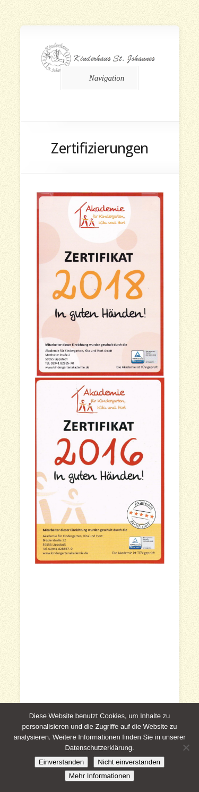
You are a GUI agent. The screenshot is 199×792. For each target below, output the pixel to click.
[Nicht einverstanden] (185, 747)
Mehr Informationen (100, 776)
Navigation (98, 78)
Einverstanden (61, 762)
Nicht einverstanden (129, 762)
